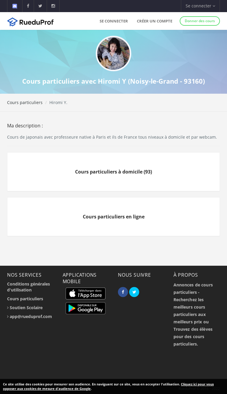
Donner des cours (200, 20)
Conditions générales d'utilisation (28, 287)
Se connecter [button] (200, 6)
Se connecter (114, 21)
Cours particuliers (25, 102)
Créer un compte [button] (154, 21)
